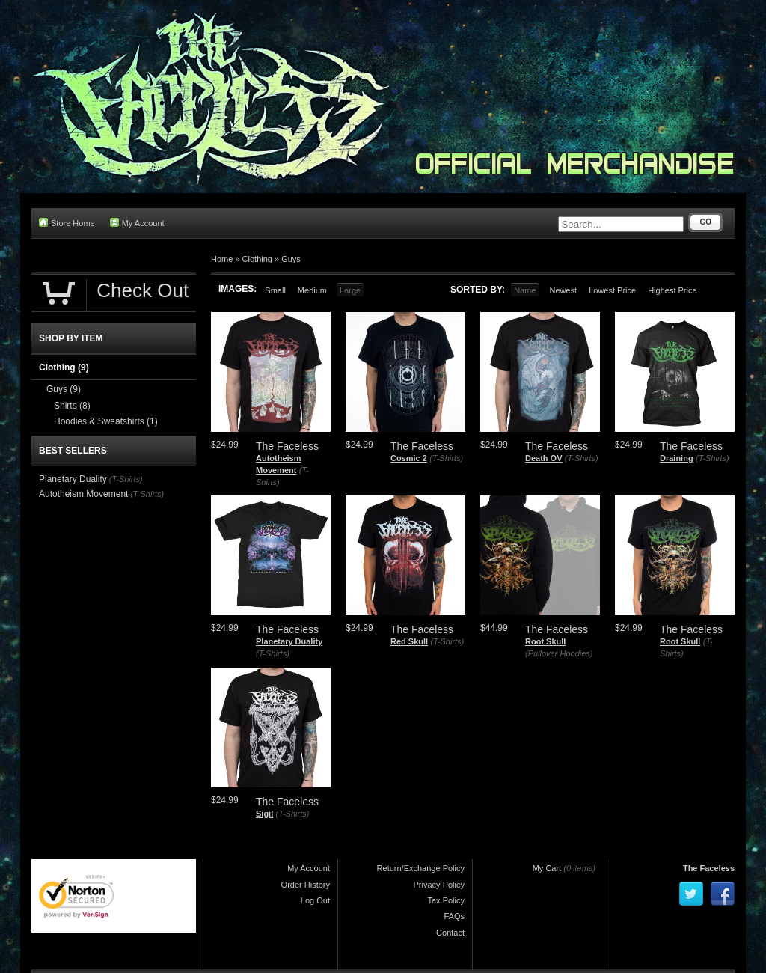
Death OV (544, 458)
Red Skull (409, 641)
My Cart (547, 868)
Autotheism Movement (83, 494)
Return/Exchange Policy (421, 868)
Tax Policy (446, 900)
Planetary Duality (289, 641)
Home (222, 258)
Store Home (67, 223)
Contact (450, 932)
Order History (305, 884)
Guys (291, 258)
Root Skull (545, 641)
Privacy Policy (439, 884)
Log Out (315, 900)
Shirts (72, 405)
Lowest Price (612, 290)
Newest (563, 290)
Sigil (264, 813)
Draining (676, 458)
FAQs (454, 916)
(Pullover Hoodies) (558, 653)
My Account (137, 223)
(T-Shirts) (446, 458)
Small (275, 290)
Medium (312, 290)
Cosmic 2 (408, 458)
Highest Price (672, 290)
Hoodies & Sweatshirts (106, 421)
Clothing (257, 258)
